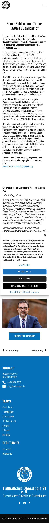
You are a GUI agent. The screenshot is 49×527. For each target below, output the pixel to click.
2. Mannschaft (8, 416)
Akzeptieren (24, 271)
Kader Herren (7, 407)
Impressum (35, 292)
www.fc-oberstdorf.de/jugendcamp (17, 166)
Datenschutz (26, 292)
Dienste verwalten (24, 264)
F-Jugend (5, 430)
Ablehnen (24, 278)
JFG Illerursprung (9, 421)
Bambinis (6, 434)
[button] (45, 235)
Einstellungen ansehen (24, 285)
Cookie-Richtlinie (15, 292)
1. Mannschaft (8, 411)
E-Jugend (5, 425)
